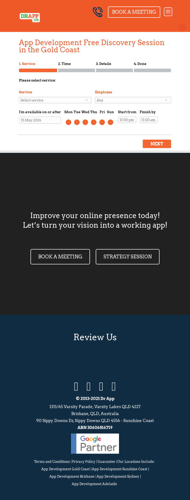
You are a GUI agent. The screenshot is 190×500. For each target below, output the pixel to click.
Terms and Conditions (52, 461)
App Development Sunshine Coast (119, 469)
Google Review (71, 360)
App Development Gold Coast (65, 469)
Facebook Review (119, 360)
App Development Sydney (118, 476)
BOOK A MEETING (60, 257)
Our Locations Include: (136, 461)
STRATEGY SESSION (127, 257)
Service (25, 92)
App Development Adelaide (94, 484)
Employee (103, 92)
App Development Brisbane (72, 476)
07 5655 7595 (98, 12)
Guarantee (106, 461)
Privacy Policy (83, 461)
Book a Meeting (134, 12)
